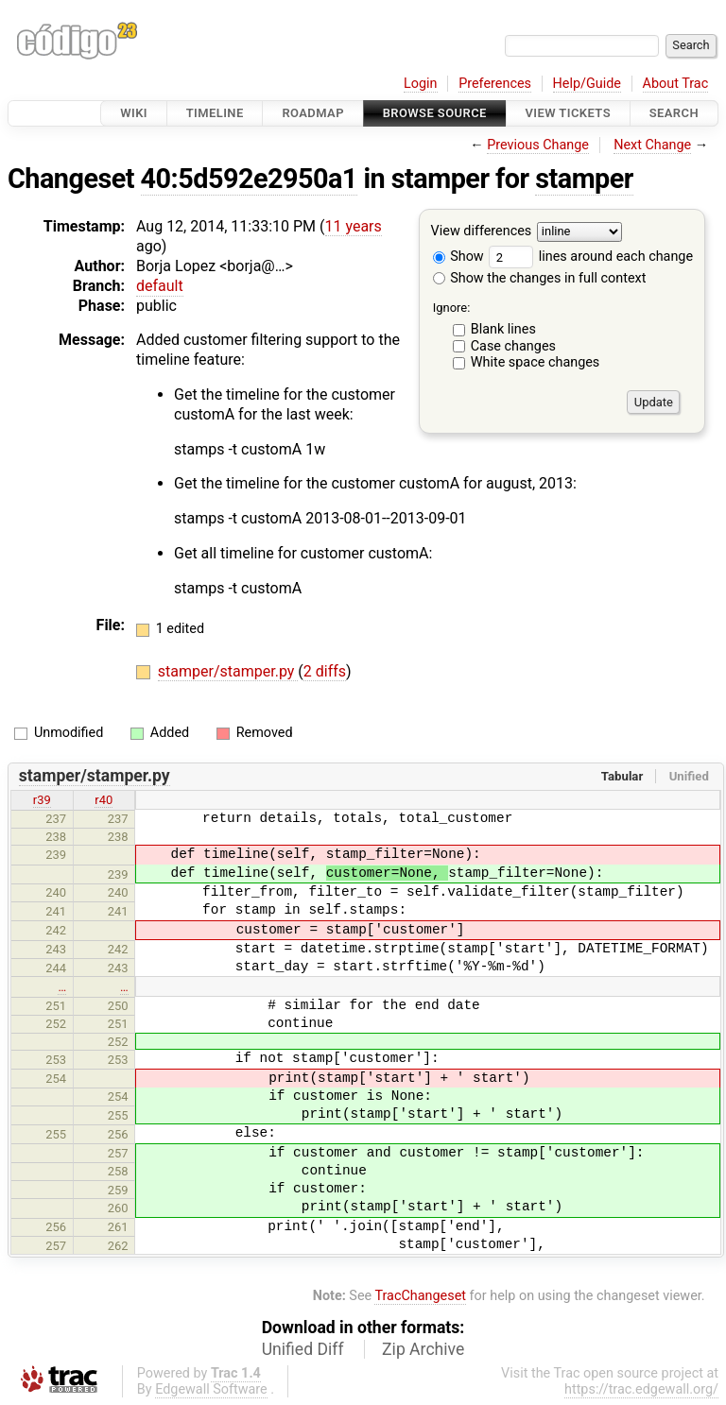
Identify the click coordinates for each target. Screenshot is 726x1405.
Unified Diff (303, 1349)
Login (421, 84)
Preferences (494, 84)
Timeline (215, 113)
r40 (103, 800)
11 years (353, 226)
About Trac (676, 84)
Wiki (133, 113)
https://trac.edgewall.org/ (641, 1389)
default (159, 286)
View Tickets (568, 113)
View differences (481, 232)
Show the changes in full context (540, 278)
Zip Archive (423, 1349)
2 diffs (324, 671)
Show (458, 256)
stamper (584, 179)
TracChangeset (420, 1296)
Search (674, 113)
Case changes (513, 346)
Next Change (652, 145)
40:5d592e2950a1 (249, 179)
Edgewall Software (211, 1389)
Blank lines (503, 329)
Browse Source (435, 113)
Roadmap (313, 113)
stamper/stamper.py (228, 671)
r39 (42, 800)
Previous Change (538, 145)
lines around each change (591, 256)
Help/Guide (587, 84)
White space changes (535, 362)
